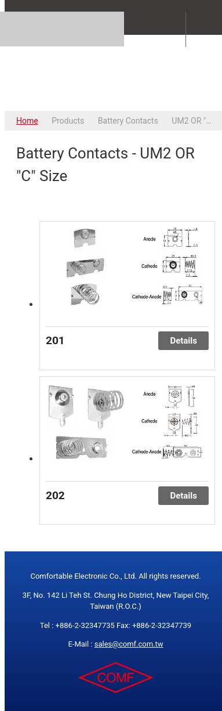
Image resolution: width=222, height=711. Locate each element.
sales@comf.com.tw (128, 644)
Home (27, 120)
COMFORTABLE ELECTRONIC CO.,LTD (115, 73)
